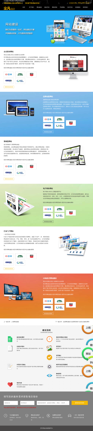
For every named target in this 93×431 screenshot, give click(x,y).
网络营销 (54, 7)
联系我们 (85, 7)
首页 (24, 7)
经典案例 (77, 7)
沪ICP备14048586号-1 (46, 428)
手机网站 (62, 7)
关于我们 (31, 7)
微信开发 (46, 7)
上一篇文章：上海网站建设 (11, 321)
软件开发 (70, 7)
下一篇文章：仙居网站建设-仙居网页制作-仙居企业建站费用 (72, 321)
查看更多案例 (9, 87)
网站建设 (39, 7)
